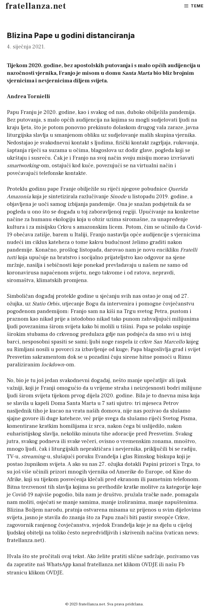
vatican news (181, 532)
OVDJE (150, 564)
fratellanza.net (35, 6)
